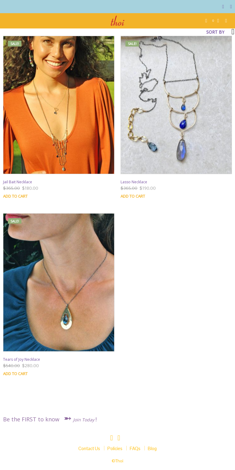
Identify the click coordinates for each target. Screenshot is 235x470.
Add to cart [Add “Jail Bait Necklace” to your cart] (15, 196)
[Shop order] (196, 32)
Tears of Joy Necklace (21, 359)
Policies (114, 448)
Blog (152, 448)
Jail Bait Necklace (17, 182)
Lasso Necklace (134, 182)
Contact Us (89, 448)
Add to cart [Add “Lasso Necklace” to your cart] (133, 196)
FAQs (135, 448)
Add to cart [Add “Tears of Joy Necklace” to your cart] (15, 373)
